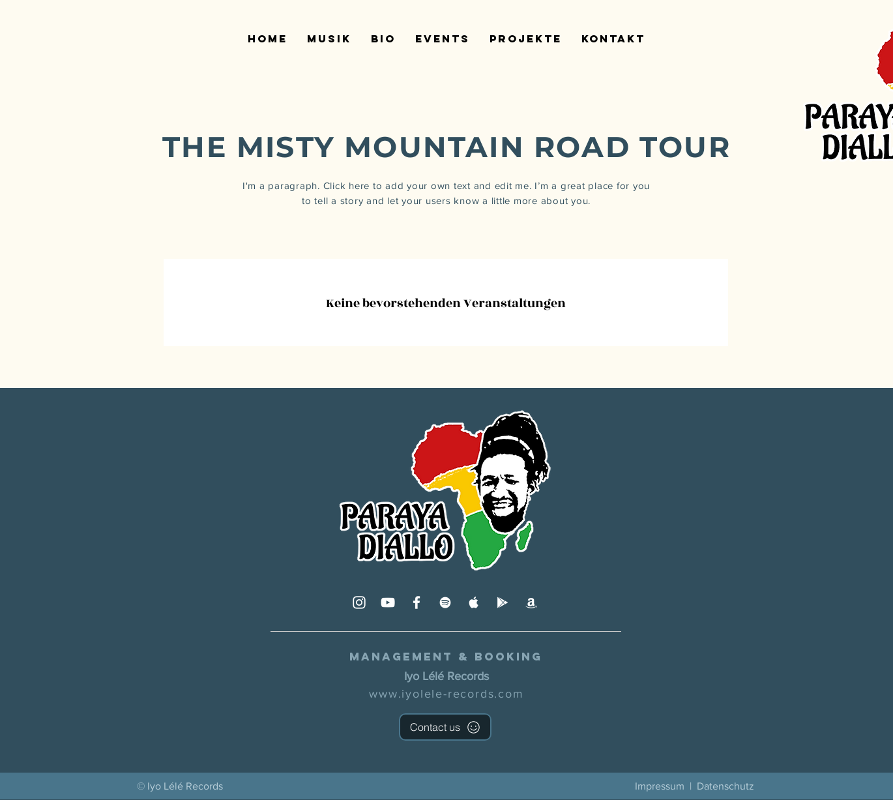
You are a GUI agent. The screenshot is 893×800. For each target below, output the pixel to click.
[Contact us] (445, 727)
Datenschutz (725, 786)
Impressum (659, 786)
